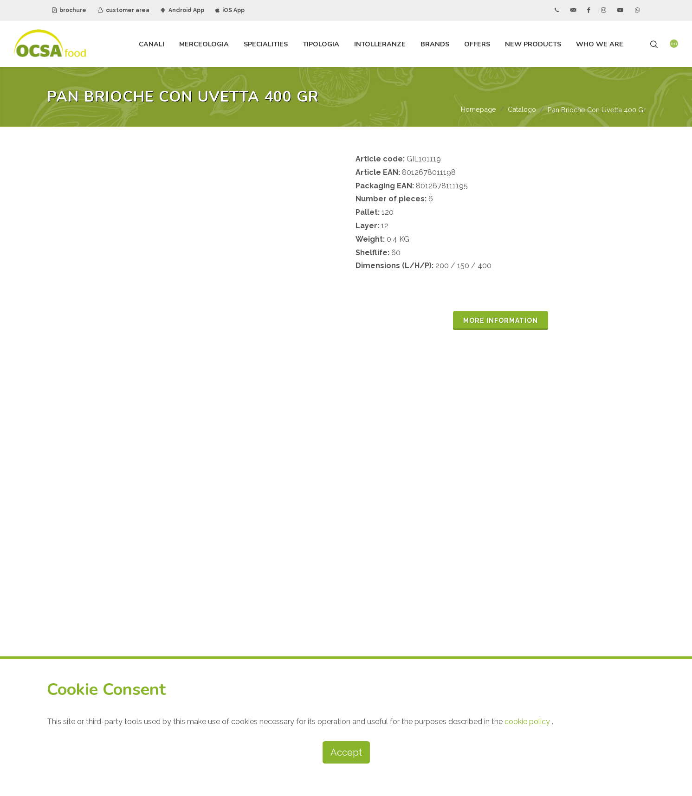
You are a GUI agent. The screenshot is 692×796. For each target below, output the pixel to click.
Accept (346, 752)
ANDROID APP (498, 584)
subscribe (418, 630)
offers (477, 44)
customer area (123, 10)
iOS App (230, 10)
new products (533, 44)
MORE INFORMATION (500, 321)
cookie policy (528, 721)
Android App (182, 10)
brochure (69, 10)
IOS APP (575, 584)
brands (434, 44)
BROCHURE (494, 537)
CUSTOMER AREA (505, 560)
